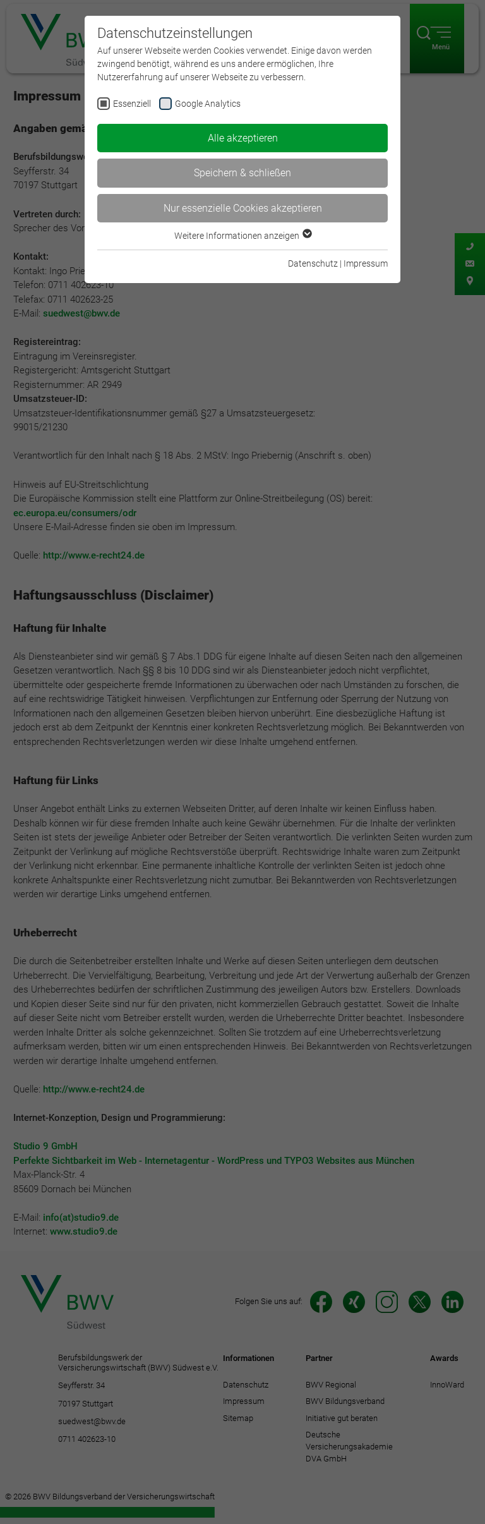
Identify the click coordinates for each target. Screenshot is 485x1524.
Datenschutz (313, 263)
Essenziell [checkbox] (132, 104)
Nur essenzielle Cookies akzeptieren (243, 208)
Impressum (366, 263)
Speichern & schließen (242, 173)
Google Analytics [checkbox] (208, 104)
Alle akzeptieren (243, 138)
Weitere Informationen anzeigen (242, 236)
